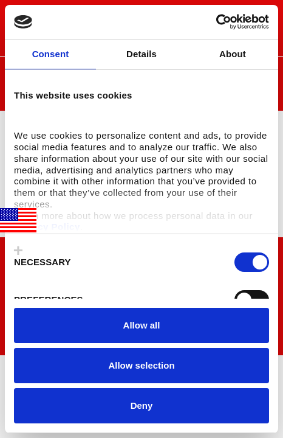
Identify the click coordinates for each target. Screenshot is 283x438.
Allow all (141, 325)
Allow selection (141, 365)
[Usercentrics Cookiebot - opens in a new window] (216, 22)
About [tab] (232, 54)
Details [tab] (141, 54)
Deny (142, 405)
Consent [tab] (50, 54)
